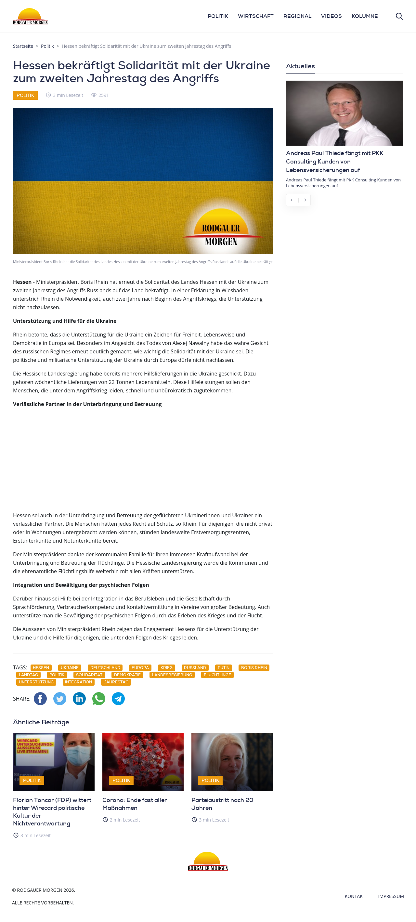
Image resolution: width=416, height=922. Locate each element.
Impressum (391, 896)
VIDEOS (331, 16)
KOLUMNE (365, 16)
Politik (47, 46)
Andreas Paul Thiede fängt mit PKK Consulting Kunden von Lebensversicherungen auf (335, 161)
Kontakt (355, 896)
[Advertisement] (143, 459)
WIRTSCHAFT (256, 16)
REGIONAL (297, 16)
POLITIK (218, 16)
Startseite (23, 46)
